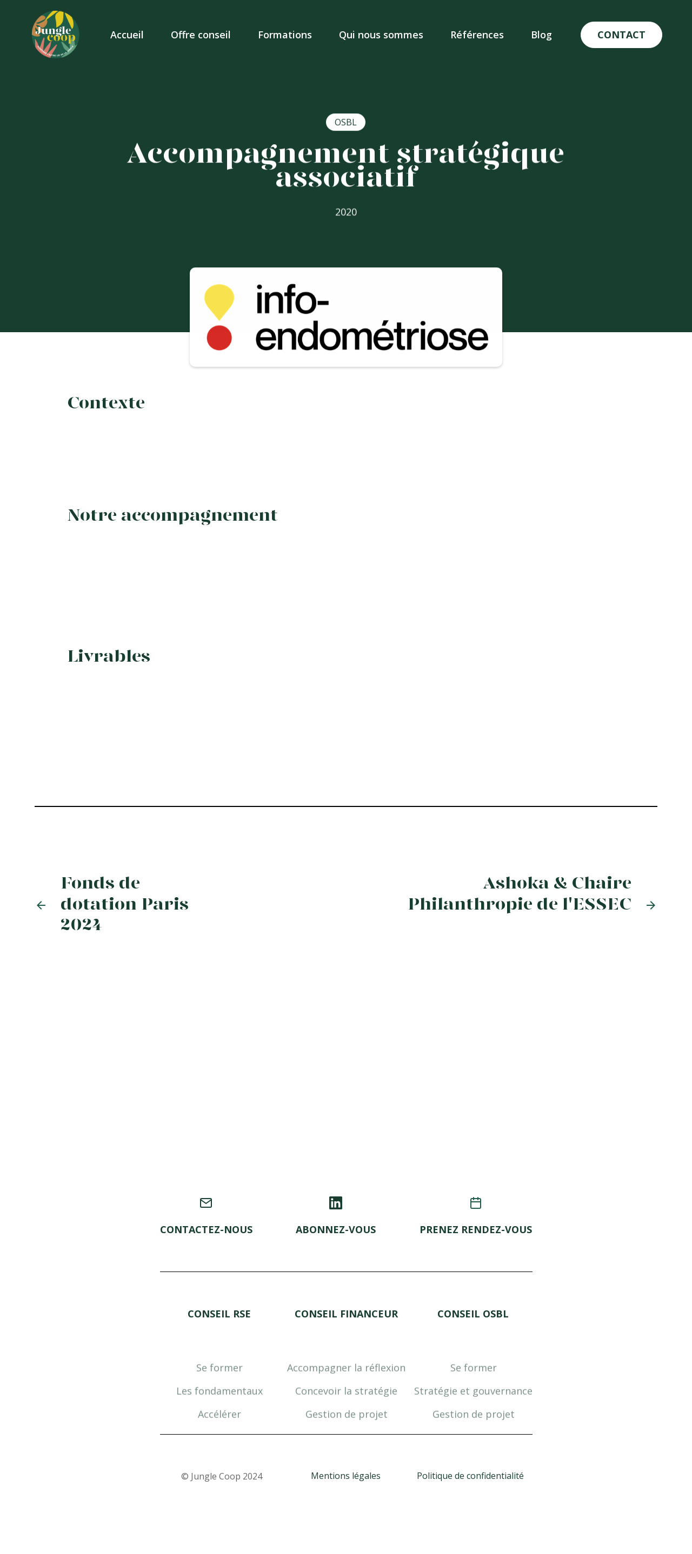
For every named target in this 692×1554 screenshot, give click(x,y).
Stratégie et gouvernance (473, 1419)
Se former (219, 1396)
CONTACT (621, 34)
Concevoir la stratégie (346, 1419)
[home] (56, 34)
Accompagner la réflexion (346, 1396)
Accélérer (219, 1442)
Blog (541, 34)
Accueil (127, 34)
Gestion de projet (346, 1442)
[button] (200, 35)
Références (477, 34)
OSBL (346, 123)
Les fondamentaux (219, 1419)
